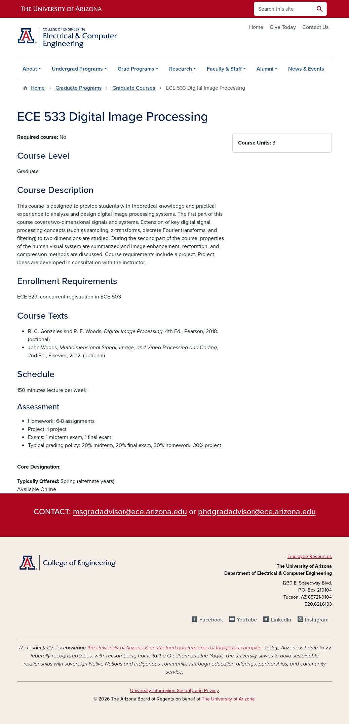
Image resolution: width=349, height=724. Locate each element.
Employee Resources (309, 556)
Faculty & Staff (224, 69)
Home (256, 27)
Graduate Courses (133, 88)
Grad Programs (136, 69)
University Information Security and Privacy (174, 690)
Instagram (316, 619)
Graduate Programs (78, 88)
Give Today (283, 27)
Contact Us (315, 27)
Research (180, 69)
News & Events (306, 69)
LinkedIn (281, 619)
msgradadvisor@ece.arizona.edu (130, 512)
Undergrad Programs (77, 69)
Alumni (265, 69)
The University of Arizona (228, 699)
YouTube (247, 619)
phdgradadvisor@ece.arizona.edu (257, 512)
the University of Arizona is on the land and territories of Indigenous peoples (174, 647)
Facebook (211, 619)
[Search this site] (283, 9)
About (30, 69)
